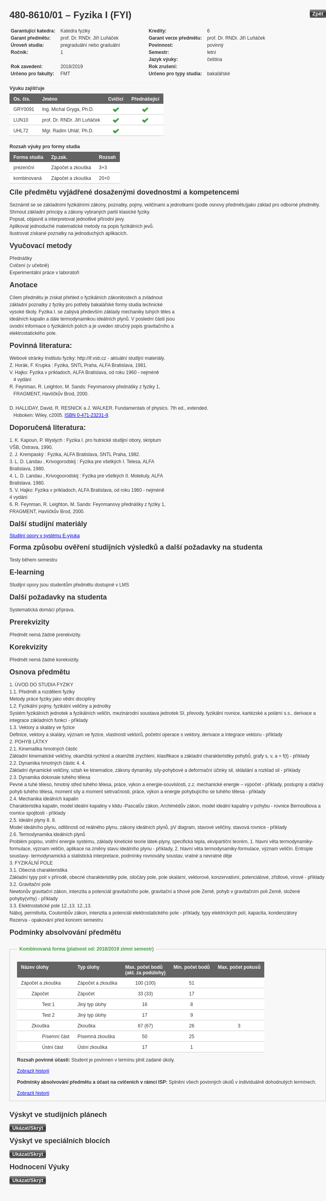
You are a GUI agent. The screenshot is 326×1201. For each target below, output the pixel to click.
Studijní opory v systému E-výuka (44, 535)
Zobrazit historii (33, 1071)
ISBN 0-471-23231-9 (86, 415)
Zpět (318, 14)
